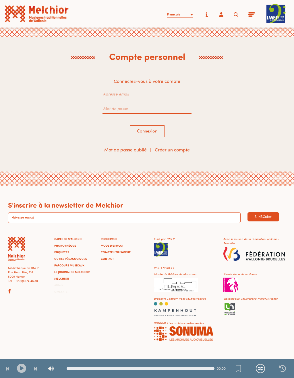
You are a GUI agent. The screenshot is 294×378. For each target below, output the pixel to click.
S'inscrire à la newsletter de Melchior (65, 204)
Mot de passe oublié (126, 150)
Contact (107, 259)
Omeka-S (60, 292)
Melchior (61, 278)
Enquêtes (61, 252)
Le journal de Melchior (72, 272)
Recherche (109, 239)
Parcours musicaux (69, 265)
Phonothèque (65, 245)
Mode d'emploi (112, 245)
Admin (58, 285)
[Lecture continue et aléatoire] (260, 368)
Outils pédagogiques (70, 259)
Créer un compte (172, 150)
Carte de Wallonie (68, 239)
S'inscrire (263, 217)
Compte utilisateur (116, 252)
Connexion (147, 131)
